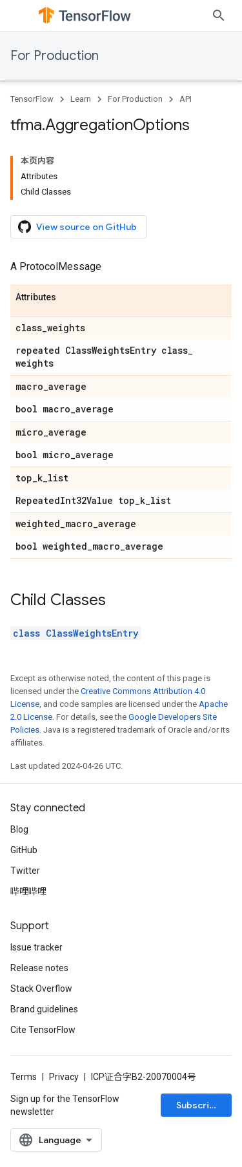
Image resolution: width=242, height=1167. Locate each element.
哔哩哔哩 (28, 891)
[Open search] (219, 15)
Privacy (64, 1077)
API (185, 99)
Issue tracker (36, 947)
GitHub (23, 850)
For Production (54, 56)
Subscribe (198, 1105)
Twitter (25, 870)
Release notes (39, 968)
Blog (19, 829)
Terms (23, 1077)
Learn (80, 99)
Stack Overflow (41, 988)
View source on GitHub (77, 226)
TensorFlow (32, 99)
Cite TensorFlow (43, 1030)
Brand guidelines (44, 1009)
